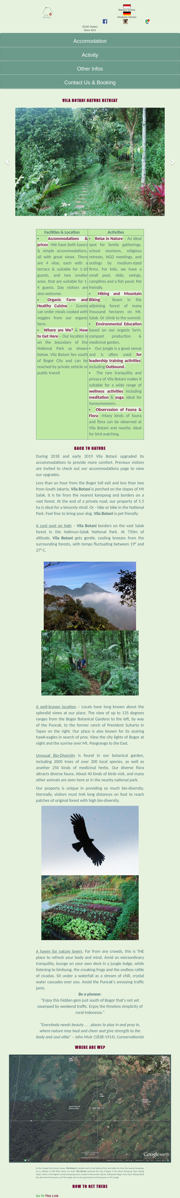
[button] (7, 162)
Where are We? (58, 330)
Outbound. (115, 366)
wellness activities (106, 391)
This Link (51, 1196)
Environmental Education (119, 323)
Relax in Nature (109, 238)
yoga (119, 397)
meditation (99, 397)
